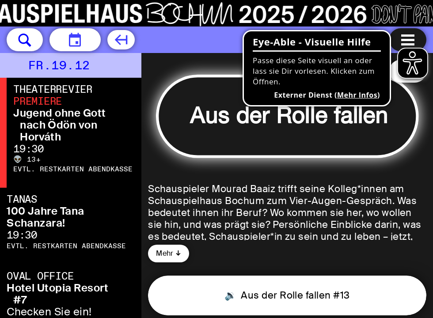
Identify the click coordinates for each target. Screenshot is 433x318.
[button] (25, 39)
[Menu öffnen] (407, 39)
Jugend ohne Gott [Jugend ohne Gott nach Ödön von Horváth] (59, 113)
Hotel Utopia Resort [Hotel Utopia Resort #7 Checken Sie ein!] (57, 288)
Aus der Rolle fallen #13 (294, 295)
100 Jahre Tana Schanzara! (45, 217)
